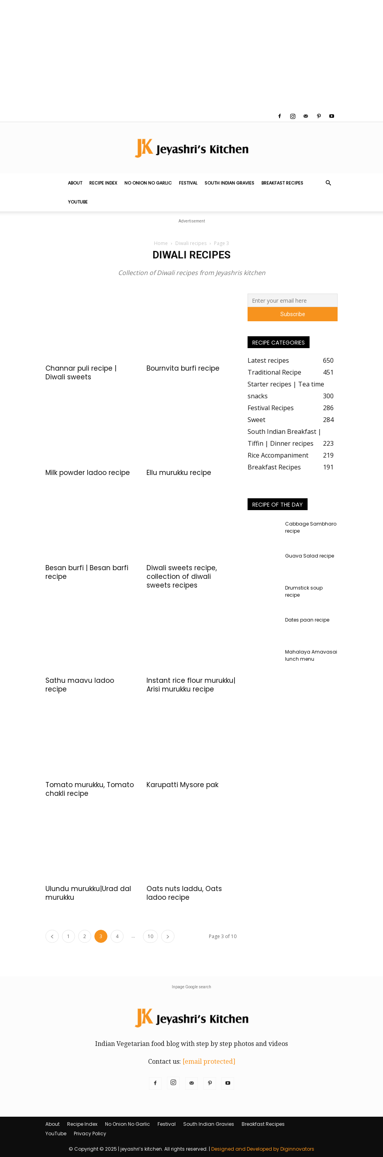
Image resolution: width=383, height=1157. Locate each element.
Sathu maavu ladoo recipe (79, 685)
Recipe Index (103, 183)
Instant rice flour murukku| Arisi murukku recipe (190, 685)
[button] (328, 183)
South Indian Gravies (229, 183)
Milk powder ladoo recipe (87, 472)
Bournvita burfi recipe (183, 368)
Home (161, 243)
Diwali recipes (191, 243)
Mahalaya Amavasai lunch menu (311, 655)
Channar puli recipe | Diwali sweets (80, 373)
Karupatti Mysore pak (182, 785)
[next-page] (168, 936)
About (75, 183)
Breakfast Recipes (282, 183)
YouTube (78, 202)
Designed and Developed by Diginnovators (262, 1149)
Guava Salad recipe (309, 555)
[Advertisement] (191, 55)
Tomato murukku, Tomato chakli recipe (89, 789)
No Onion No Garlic (148, 183)
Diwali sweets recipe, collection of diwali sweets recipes (181, 576)
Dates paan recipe (307, 619)
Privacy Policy (90, 1133)
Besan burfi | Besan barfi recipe (86, 572)
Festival (188, 183)
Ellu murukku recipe (178, 472)
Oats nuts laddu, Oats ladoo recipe (184, 893)
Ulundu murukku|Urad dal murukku (88, 893)
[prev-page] (52, 936)
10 (150, 936)
